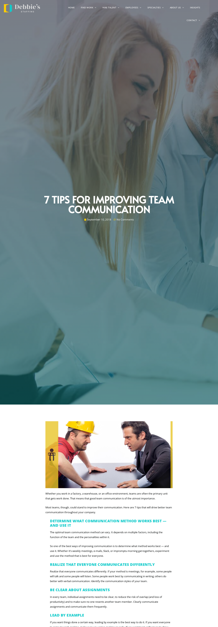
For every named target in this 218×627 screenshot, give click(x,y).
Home (66, 8)
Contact (207, 8)
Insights (189, 8)
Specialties (150, 8)
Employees (127, 8)
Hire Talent (105, 8)
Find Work (83, 8)
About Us (171, 8)
